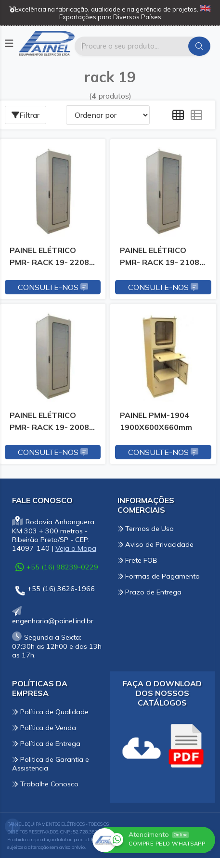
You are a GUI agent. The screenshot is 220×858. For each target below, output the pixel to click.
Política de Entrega (46, 743)
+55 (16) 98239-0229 (56, 567)
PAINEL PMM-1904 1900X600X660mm (156, 420)
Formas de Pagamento (158, 576)
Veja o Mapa (75, 548)
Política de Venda (44, 727)
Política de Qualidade (50, 711)
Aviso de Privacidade (155, 544)
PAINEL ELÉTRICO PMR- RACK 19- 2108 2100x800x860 (159, 257)
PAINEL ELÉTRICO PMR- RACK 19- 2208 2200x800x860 (49, 257)
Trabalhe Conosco (45, 784)
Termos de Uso (145, 528)
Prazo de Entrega (149, 592)
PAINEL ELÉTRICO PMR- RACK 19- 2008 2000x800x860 (49, 422)
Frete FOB (137, 560)
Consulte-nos (53, 287)
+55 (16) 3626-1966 (55, 590)
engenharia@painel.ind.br (52, 616)
